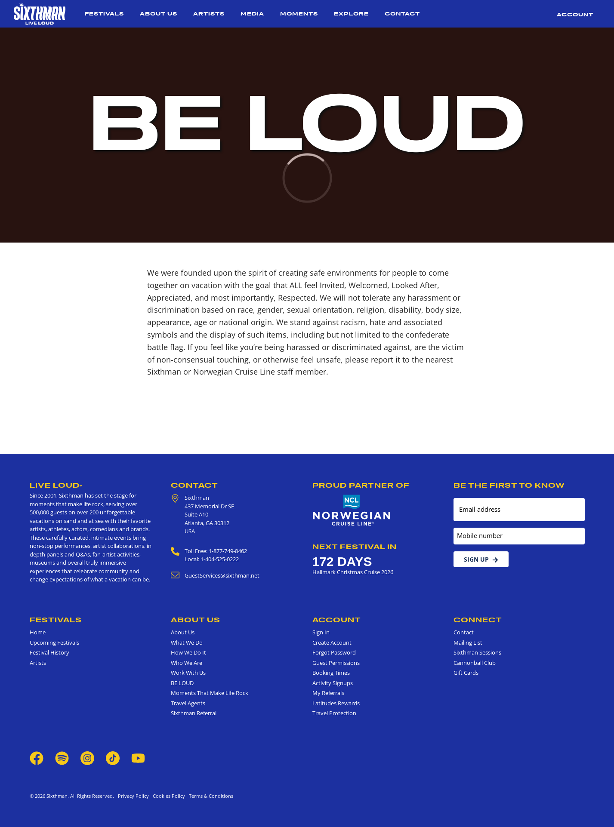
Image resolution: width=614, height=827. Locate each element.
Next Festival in (354, 546)
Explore (351, 13)
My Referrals (328, 693)
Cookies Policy (167, 796)
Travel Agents (188, 703)
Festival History (49, 652)
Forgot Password (334, 652)
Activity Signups (332, 683)
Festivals (104, 13)
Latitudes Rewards (336, 703)
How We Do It (188, 652)
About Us (158, 13)
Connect (478, 619)
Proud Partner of (361, 485)
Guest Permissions (336, 663)
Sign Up (481, 559)
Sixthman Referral (193, 713)
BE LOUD (182, 683)
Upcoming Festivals (54, 642)
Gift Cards (466, 672)
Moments (299, 13)
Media (252, 13)
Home (38, 632)
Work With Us (188, 672)
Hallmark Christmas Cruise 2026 (352, 572)
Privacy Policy (133, 796)
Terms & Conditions (209, 796)
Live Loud (56, 485)
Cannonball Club (475, 663)
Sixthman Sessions (477, 652)
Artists (209, 13)
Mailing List (468, 642)
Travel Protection (334, 713)
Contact (402, 13)
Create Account (332, 642)
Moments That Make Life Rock (209, 693)
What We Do (187, 642)
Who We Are (186, 663)
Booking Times (331, 672)
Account (575, 14)
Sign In (321, 632)
